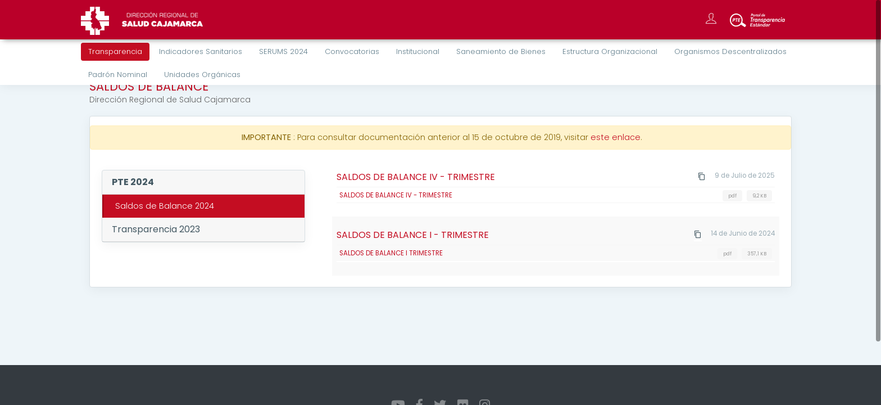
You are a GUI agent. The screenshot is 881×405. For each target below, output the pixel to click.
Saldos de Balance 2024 (164, 206)
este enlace (616, 137)
